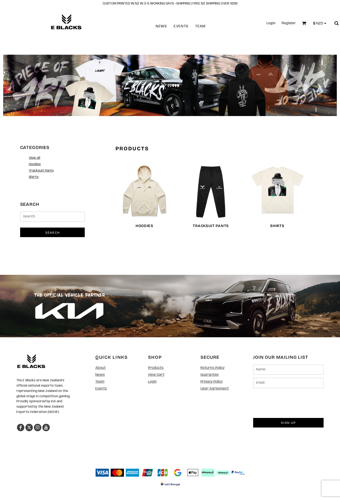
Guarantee (209, 375)
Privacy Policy (211, 381)
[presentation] (293, 401)
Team (200, 26)
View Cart (156, 375)
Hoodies (35, 164)
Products (156, 368)
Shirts (34, 177)
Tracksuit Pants (41, 170)
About (100, 368)
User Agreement (214, 388)
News (161, 26)
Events (181, 26)
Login (270, 23)
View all (34, 158)
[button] (31, 361)
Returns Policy (212, 368)
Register (288, 23)
